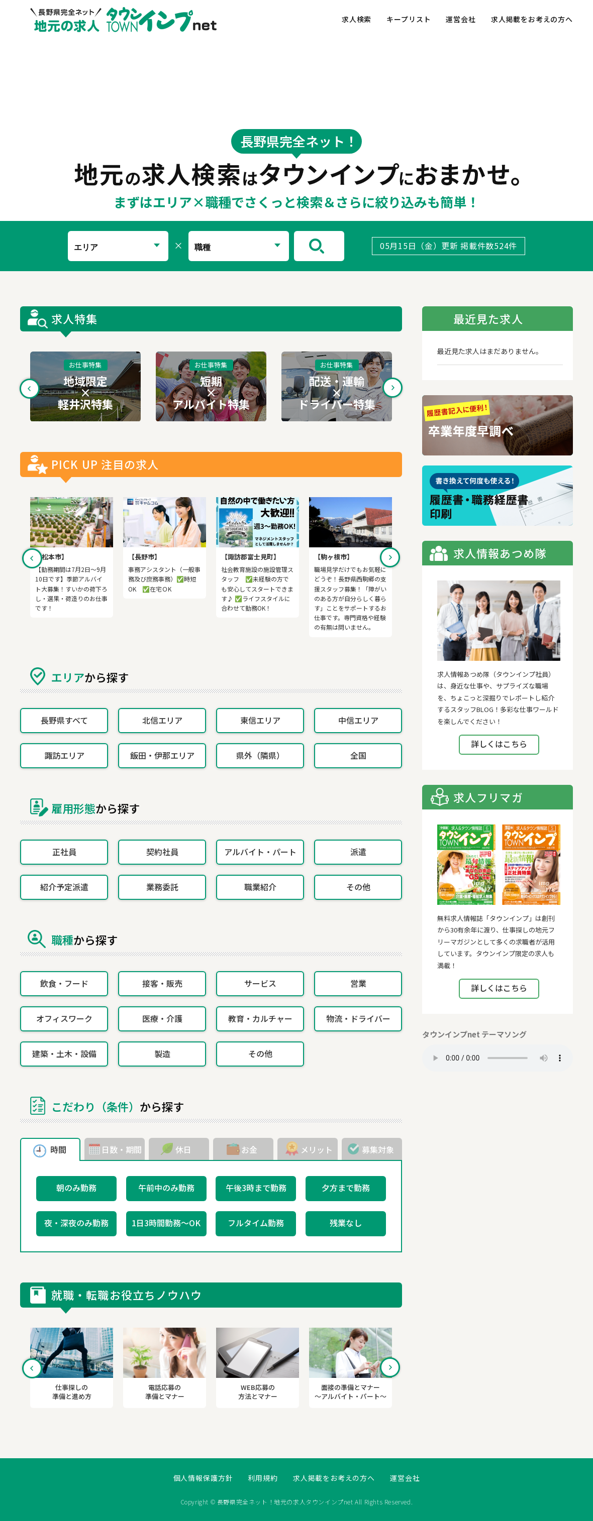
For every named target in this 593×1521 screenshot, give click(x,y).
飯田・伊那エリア (162, 755)
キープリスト (408, 19)
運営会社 (460, 19)
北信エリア (162, 720)
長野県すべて (64, 720)
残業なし (346, 1223)
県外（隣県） (260, 755)
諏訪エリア (64, 755)
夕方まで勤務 (346, 1188)
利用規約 (262, 1478)
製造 (162, 1053)
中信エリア (358, 720)
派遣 (358, 852)
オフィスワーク (64, 1018)
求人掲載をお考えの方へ (532, 19)
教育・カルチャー (260, 1018)
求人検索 (356, 19)
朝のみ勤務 (76, 1188)
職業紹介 (260, 887)
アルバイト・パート (260, 852)
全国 (358, 755)
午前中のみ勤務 (166, 1188)
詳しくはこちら (499, 744)
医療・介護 (162, 1018)
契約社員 (162, 852)
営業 (358, 983)
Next (392, 388)
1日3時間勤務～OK (166, 1223)
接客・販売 (162, 983)
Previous (30, 388)
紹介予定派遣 (64, 887)
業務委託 (162, 887)
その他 (358, 887)
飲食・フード (64, 983)
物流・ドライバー (358, 1018)
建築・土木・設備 (64, 1053)
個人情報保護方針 (203, 1478)
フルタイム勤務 (256, 1223)
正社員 (64, 852)
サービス (260, 983)
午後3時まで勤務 (256, 1188)
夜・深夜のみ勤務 (76, 1223)
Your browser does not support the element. (497, 1058)
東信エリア (260, 720)
